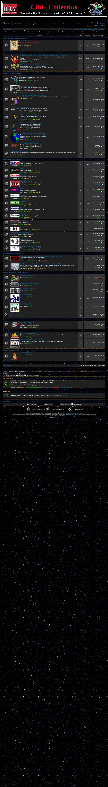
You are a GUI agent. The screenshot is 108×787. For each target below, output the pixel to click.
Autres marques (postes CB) (19, 233)
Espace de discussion (27, 275)
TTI (21, 227)
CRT (21, 162)
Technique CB (24, 107)
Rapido (96, 371)
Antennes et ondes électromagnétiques (32, 123)
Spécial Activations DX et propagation (32, 133)
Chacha (97, 59)
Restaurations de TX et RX (18, 151)
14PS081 (97, 210)
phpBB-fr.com (56, 417)
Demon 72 (97, 308)
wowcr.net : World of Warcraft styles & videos (73, 413)
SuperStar (23, 221)
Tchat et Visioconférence (10, 331)
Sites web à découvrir (27, 322)
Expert (27, 387)
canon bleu (97, 184)
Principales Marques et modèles (12, 159)
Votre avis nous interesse (28, 333)
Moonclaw (61, 413)
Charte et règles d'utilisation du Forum (14, 38)
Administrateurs (21, 387)
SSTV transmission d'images (29, 143)
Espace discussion (25, 76)
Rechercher (101, 23)
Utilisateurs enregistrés (65, 387)
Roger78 (28, 46)
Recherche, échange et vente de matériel (33, 95)
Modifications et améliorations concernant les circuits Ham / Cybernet (42, 264)
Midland (22, 195)
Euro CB (22, 168)
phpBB (50, 416)
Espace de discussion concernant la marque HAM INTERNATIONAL (41, 256)
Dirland (22, 175)
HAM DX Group (46, 387)
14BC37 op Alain (97, 138)
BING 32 (97, 90)
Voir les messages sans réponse (83, 29)
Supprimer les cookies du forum (11, 362)
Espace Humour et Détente (11, 350)
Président (23, 201)
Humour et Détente (26, 353)
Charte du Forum (23, 41)
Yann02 (97, 127)
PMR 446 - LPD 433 (26, 304)
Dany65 (97, 68)
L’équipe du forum (24, 362)
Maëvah (56, 413)
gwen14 (64, 395)
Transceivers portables (27, 288)
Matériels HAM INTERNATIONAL (12, 253)
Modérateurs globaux (35, 387)
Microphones (24, 239)
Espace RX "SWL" (26, 295)
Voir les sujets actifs (98, 29)
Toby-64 (97, 101)
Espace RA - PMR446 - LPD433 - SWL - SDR (16, 272)
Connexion (8, 23)
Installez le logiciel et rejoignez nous (31, 340)
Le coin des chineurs (26, 86)
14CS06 (29, 61)
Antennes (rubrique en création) (30, 246)
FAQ (94, 23)
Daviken (97, 46)
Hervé (97, 278)
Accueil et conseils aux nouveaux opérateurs (34, 65)
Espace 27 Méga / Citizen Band (12, 73)
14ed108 (97, 291)
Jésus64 (97, 336)
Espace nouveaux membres (11, 53)
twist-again (6, 372)
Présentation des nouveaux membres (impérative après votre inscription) (43, 55)
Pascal (91, 371)
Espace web (6, 320)
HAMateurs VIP (55, 387)
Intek (21, 188)
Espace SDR (14, 314)
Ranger (22, 208)
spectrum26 (36, 112)
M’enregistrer (17, 23)
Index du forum (7, 29)
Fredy (66, 371)
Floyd (97, 118)
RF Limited (23, 214)
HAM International (26, 181)
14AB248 (97, 344)
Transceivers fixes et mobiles (29, 283)
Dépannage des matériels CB (29, 115)
